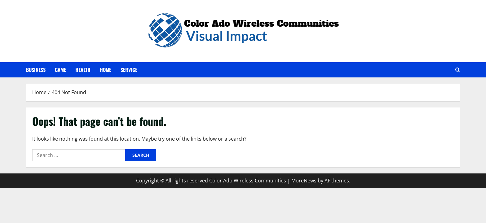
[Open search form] (457, 70)
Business (36, 69)
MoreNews (303, 180)
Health (83, 69)
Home (105, 69)
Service (129, 69)
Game (60, 69)
